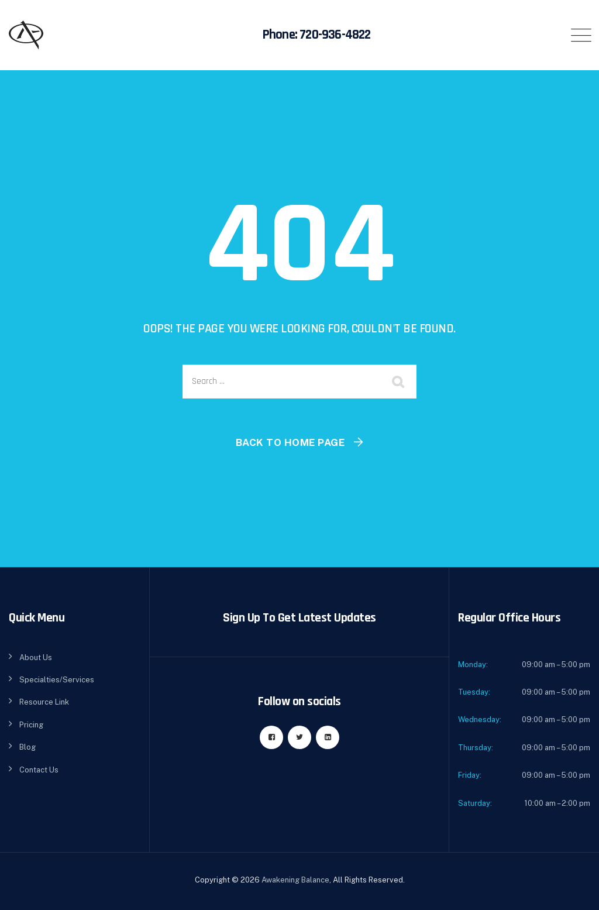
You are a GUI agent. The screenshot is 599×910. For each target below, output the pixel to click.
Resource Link (44, 702)
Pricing (31, 724)
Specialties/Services (56, 679)
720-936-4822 (335, 34)
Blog (27, 747)
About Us (35, 657)
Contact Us (38, 769)
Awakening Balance (295, 879)
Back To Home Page (290, 442)
